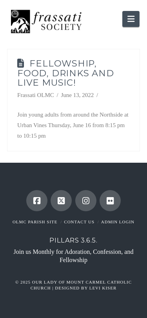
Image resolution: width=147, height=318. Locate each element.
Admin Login (117, 221)
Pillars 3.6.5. (73, 240)
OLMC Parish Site (35, 221)
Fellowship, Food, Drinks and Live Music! (65, 73)
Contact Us (79, 221)
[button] (131, 19)
